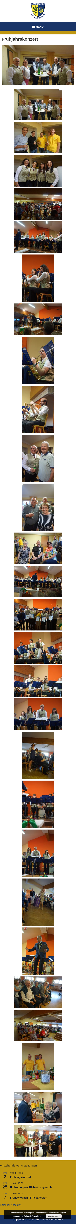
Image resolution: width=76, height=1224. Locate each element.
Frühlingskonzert (20, 1177)
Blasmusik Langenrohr (49, 1219)
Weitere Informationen (33, 1216)
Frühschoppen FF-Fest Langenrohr (31, 1187)
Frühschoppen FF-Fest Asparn (28, 1197)
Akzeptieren (53, 1216)
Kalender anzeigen (10, 1205)
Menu (39, 26)
